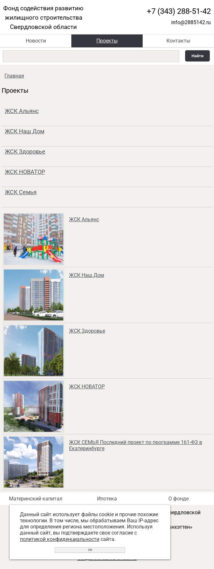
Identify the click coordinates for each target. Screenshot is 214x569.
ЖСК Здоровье (25, 151)
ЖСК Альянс (22, 111)
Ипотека (107, 499)
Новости (36, 41)
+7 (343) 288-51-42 (179, 11)
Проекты (107, 41)
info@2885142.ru (191, 22)
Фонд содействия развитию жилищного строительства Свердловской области (43, 18)
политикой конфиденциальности (59, 539)
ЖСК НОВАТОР (25, 171)
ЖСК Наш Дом (24, 131)
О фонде (178, 499)
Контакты (178, 41)
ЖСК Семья (21, 192)
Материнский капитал (35, 499)
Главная (14, 76)
